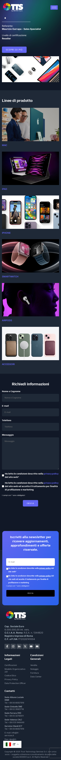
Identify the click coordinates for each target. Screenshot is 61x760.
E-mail (30, 410)
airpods (7, 320)
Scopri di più (14, 50)
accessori (8, 364)
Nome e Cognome (30, 396)
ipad (4, 189)
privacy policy (51, 473)
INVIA (30, 503)
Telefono (30, 425)
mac (4, 145)
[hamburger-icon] (54, 7)
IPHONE (6, 232)
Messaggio (30, 452)
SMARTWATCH (10, 276)
